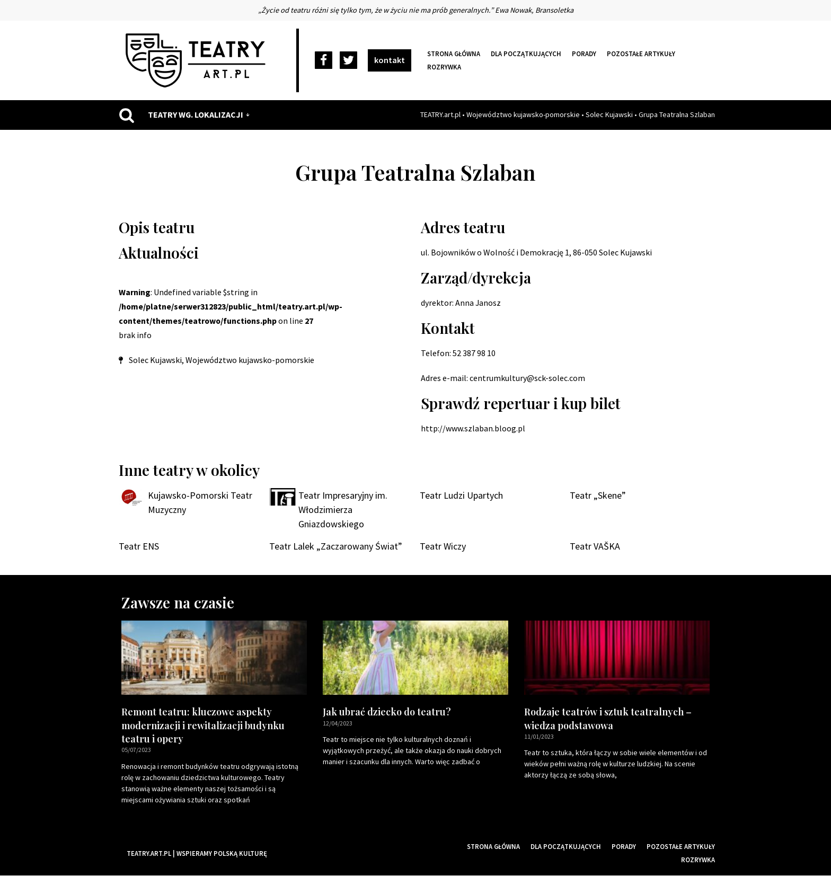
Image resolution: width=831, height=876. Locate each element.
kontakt (389, 60)
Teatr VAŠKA (595, 547)
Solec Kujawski (609, 114)
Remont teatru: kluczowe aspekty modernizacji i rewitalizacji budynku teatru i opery (203, 726)
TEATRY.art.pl (440, 114)
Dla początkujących (526, 53)
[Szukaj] (127, 115)
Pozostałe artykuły (641, 53)
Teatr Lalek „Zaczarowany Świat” (335, 547)
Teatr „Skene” (598, 496)
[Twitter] (348, 60)
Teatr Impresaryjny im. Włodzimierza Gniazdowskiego (342, 510)
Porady (584, 53)
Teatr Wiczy (443, 547)
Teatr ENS (139, 547)
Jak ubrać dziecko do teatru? (387, 712)
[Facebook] (323, 60)
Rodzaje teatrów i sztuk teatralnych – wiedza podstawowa (608, 719)
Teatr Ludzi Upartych (461, 496)
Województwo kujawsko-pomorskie (523, 114)
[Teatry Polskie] (198, 60)
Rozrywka (444, 67)
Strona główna (453, 53)
